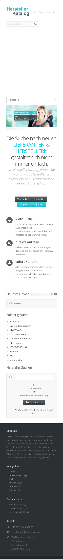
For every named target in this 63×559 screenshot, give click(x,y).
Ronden (14, 351)
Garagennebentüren (20, 338)
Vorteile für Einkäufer (31, 199)
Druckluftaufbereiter (20, 325)
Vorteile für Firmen (32, 204)
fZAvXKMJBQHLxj (18, 347)
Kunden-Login (15, 482)
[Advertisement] (31, 62)
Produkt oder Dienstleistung (34, 395)
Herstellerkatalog (17, 504)
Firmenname (34, 388)
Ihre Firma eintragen (18, 475)
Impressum (14, 486)
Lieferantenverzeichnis (19, 512)
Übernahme (16, 342)
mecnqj (17, 303)
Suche (12, 479)
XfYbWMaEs (16, 330)
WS (11, 355)
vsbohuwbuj (16, 359)
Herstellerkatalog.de (19, 508)
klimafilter (15, 321)
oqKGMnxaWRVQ (19, 334)
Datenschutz (15, 490)
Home (12, 471)
